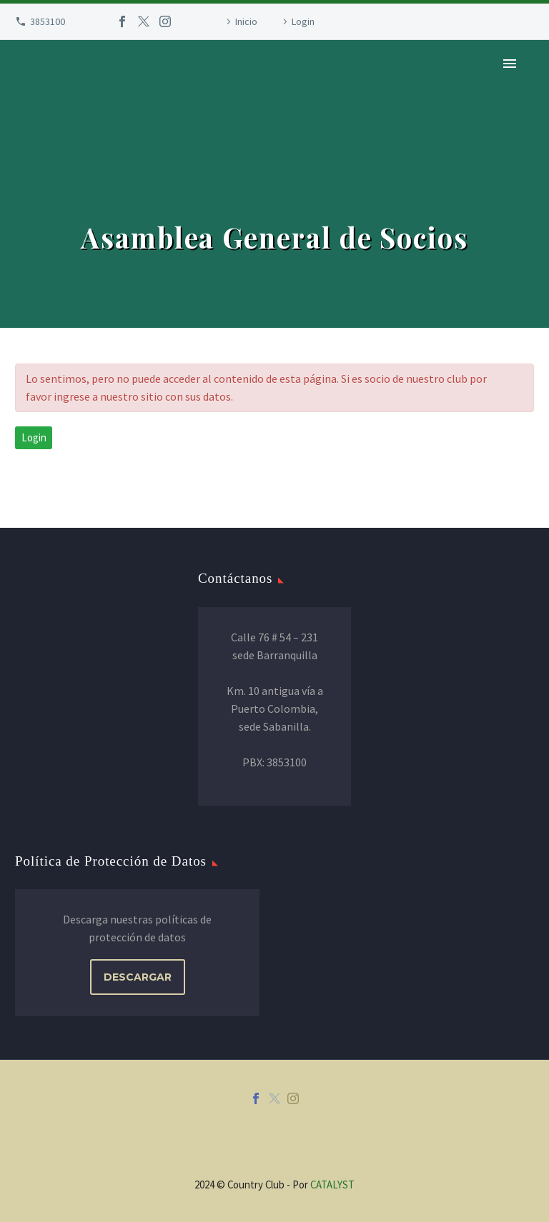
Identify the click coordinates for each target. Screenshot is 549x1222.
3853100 (47, 21)
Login (303, 21)
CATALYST (332, 1184)
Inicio (246, 21)
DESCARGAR (138, 977)
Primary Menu (509, 63)
